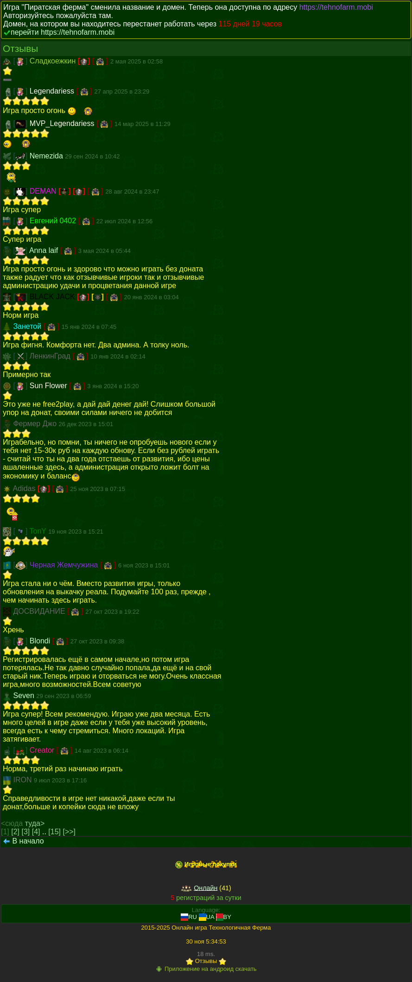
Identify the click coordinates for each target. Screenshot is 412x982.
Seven (24, 695)
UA (206, 916)
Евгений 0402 (54, 221)
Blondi (41, 641)
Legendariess (53, 91)
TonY (39, 531)
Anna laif (44, 250)
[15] (54, 832)
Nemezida (47, 156)
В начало (28, 841)
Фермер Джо (35, 424)
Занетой (28, 326)
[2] (15, 832)
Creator (43, 750)
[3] (26, 832)
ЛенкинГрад (51, 356)
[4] (36, 832)
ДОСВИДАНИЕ (40, 611)
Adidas (25, 488)
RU (189, 916)
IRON (23, 780)
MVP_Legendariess (63, 123)
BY (223, 916)
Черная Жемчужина (65, 565)
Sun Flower (49, 386)
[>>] (69, 832)
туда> (35, 823)
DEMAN (44, 191)
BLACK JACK (53, 297)
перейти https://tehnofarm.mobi (62, 32)
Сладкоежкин (54, 61)
